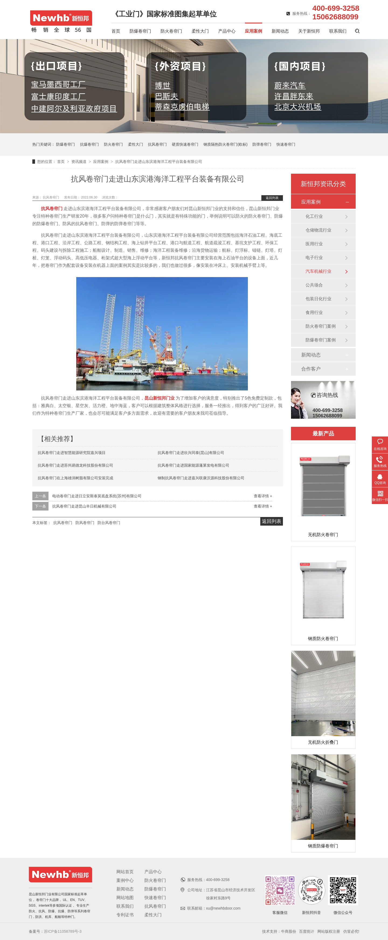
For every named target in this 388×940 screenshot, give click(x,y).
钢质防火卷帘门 (323, 638)
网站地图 (125, 897)
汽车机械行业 (318, 271)
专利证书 (125, 915)
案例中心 (125, 880)
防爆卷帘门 (140, 31)
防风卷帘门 (84, 522)
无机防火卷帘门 (323, 534)
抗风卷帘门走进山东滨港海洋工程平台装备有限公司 (158, 161)
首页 (116, 31)
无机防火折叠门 (323, 742)
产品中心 (226, 31)
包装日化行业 (318, 298)
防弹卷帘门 (261, 144)
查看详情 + (263, 496)
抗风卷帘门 (157, 144)
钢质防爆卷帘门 (323, 846)
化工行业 (314, 216)
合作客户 (311, 369)
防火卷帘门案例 (321, 326)
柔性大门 (200, 31)
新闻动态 (280, 31)
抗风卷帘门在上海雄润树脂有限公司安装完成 (75, 478)
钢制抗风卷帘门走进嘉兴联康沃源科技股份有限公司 (201, 478)
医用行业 (314, 244)
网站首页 (125, 871)
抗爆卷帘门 (89, 144)
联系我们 (338, 31)
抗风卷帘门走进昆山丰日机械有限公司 (84, 506)
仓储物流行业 (318, 230)
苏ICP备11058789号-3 (63, 931)
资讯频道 (79, 161)
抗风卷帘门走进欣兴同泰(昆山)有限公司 (191, 452)
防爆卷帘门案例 (321, 340)
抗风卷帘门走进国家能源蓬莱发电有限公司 (193, 465)
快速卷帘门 (285, 144)
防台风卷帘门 (109, 522)
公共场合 (314, 285)
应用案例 (253, 31)
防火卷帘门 (171, 31)
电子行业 (314, 257)
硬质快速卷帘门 (185, 144)
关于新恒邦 (309, 31)
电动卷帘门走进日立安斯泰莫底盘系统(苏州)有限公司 (96, 496)
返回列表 (272, 198)
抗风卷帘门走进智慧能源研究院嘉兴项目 (72, 452)
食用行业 (314, 312)
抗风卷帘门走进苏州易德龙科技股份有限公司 (75, 465)
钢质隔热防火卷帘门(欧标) (225, 144)
